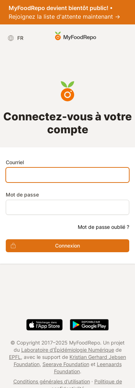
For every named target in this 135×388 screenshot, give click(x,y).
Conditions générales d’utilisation (51, 381)
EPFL (15, 357)
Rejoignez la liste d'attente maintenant (64, 12)
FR (15, 38)
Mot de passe (22, 194)
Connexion (43, 245)
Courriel (15, 162)
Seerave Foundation (65, 364)
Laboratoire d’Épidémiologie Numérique (67, 350)
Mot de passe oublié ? (103, 227)
